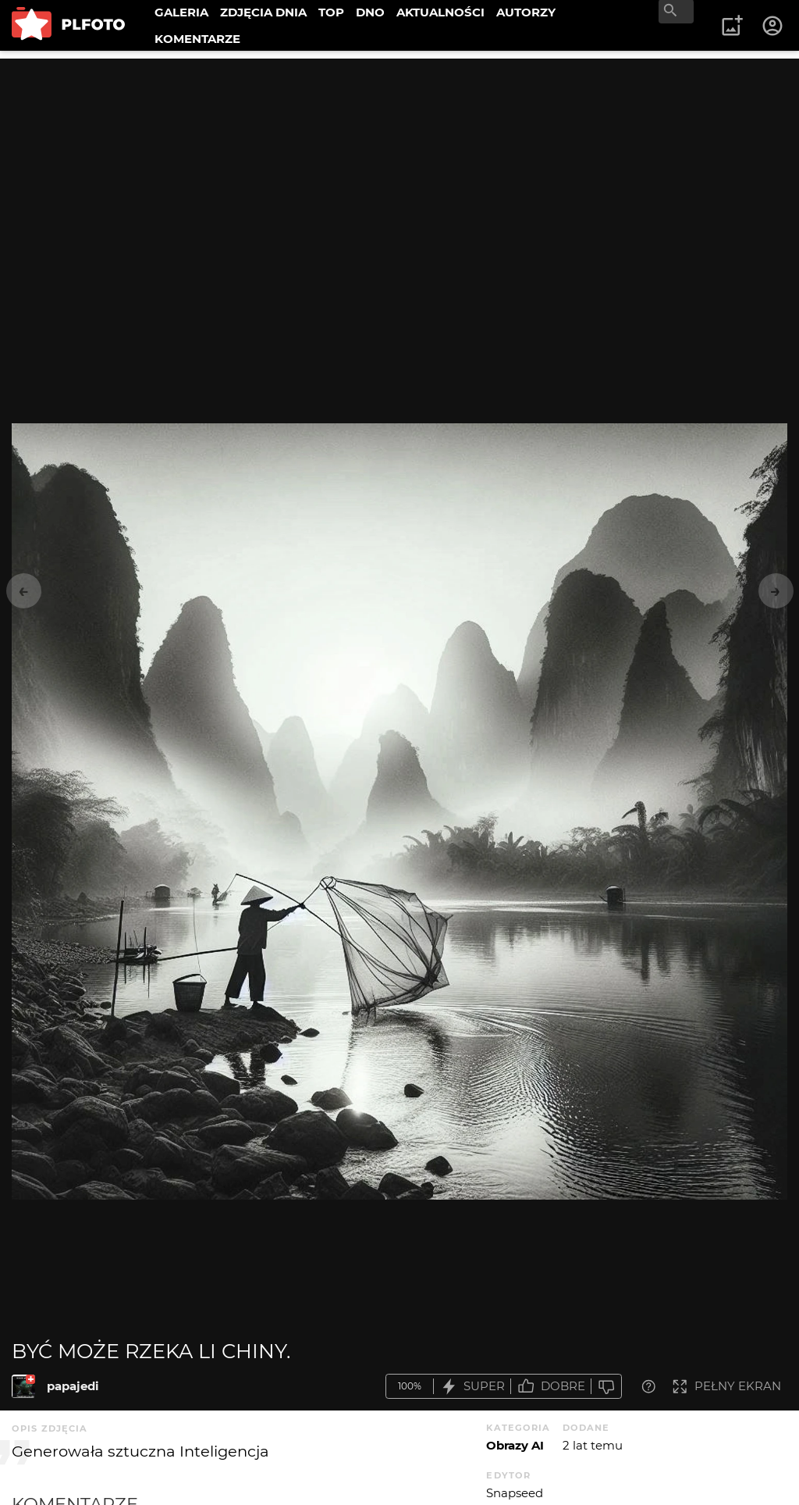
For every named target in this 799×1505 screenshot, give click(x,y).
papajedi (73, 1385)
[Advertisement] (399, 168)
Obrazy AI (515, 1445)
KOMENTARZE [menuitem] (197, 38)
